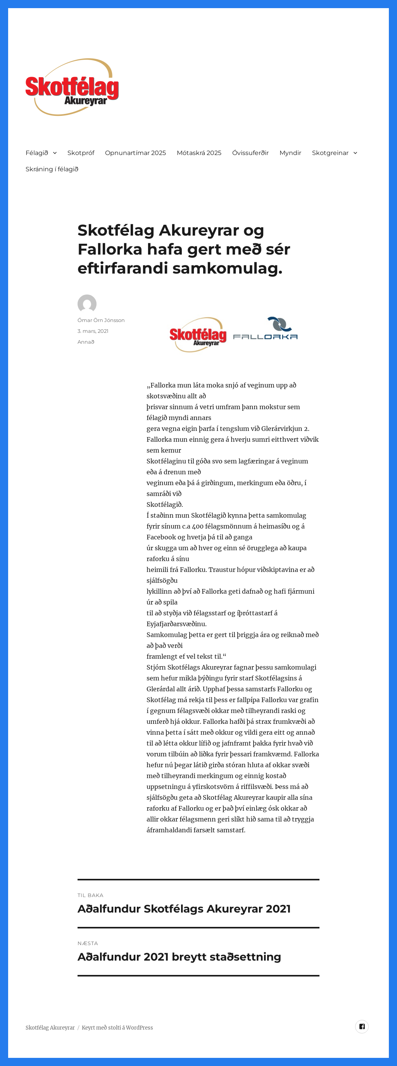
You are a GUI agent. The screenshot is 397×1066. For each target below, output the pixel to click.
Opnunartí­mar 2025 (135, 153)
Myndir (290, 153)
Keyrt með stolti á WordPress (117, 1028)
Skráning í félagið (52, 169)
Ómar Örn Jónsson (101, 320)
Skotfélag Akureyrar (50, 1028)
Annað (86, 342)
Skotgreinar (330, 153)
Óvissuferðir (250, 153)
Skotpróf (80, 153)
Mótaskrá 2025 (199, 153)
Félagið (37, 153)
